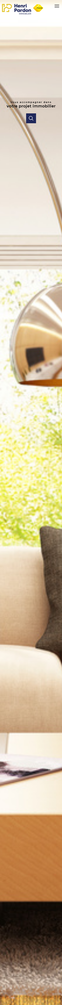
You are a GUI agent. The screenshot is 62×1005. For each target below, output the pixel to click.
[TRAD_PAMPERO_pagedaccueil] (22, 14)
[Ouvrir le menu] (58, 6)
